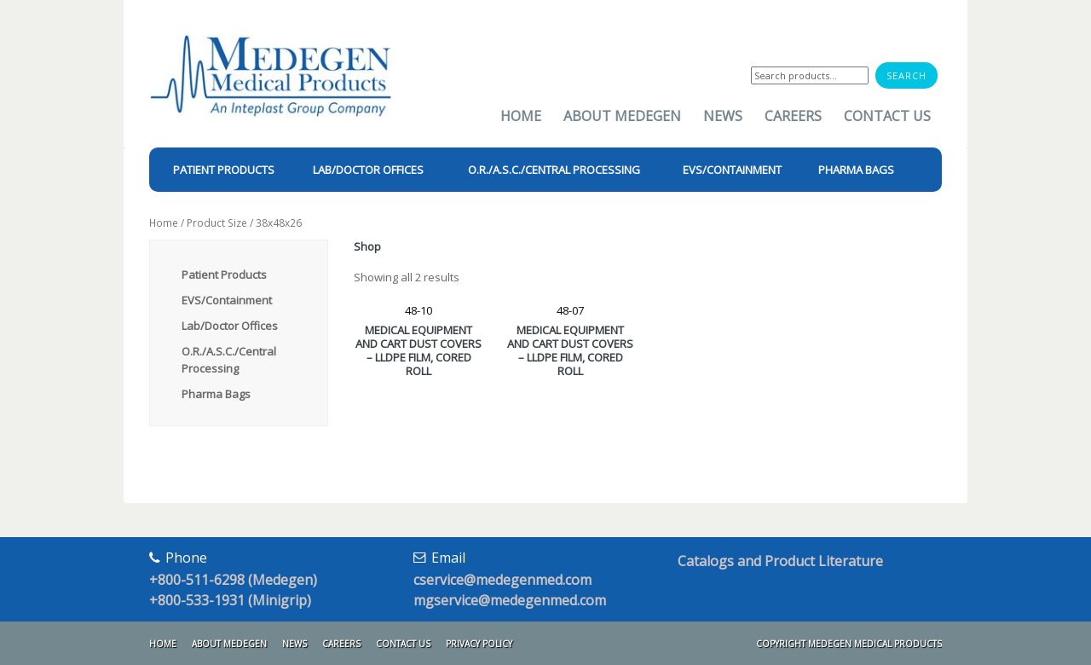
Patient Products (224, 274)
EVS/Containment (227, 300)
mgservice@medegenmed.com (509, 600)
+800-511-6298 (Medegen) (233, 579)
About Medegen (622, 116)
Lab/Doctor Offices (230, 325)
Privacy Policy (479, 644)
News (722, 116)
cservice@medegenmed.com (502, 579)
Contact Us (887, 116)
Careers (793, 116)
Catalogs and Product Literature (780, 561)
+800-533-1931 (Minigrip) (230, 600)
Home (520, 116)
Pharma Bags (216, 394)
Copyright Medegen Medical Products (849, 644)
